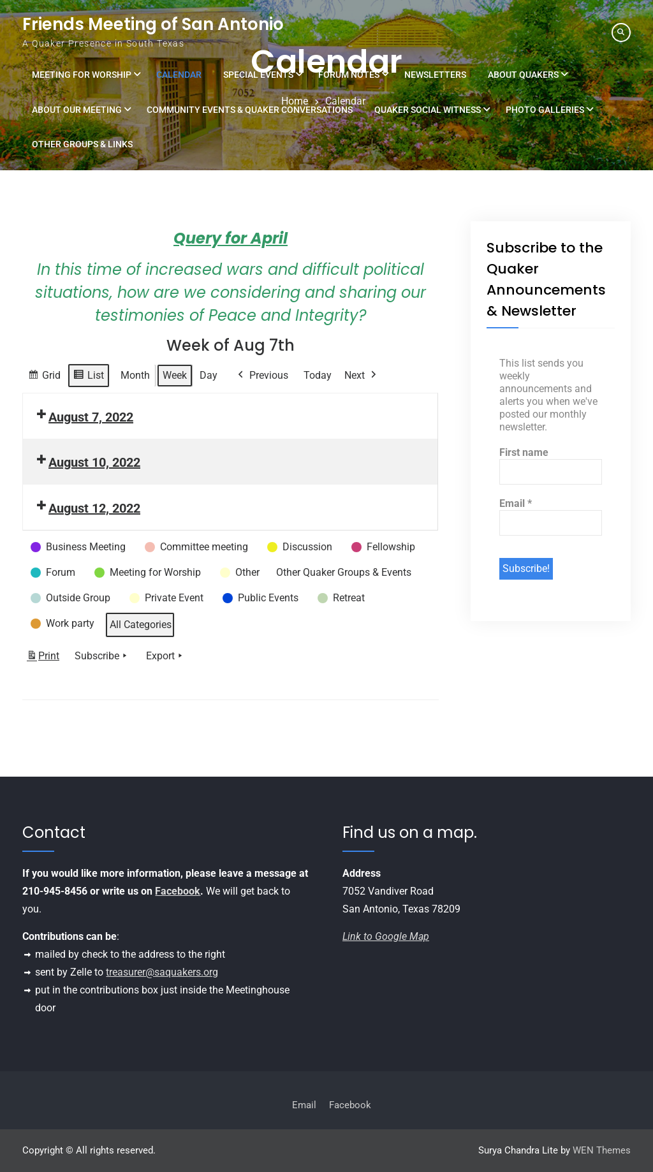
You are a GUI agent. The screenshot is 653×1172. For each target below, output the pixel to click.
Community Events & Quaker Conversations (250, 110)
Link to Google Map (385, 936)
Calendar (179, 75)
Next (361, 376)
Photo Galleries (545, 110)
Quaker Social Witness (427, 110)
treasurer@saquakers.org (162, 972)
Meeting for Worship (81, 75)
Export (165, 655)
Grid (44, 377)
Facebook (177, 891)
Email (515, 503)
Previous (261, 376)
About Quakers (523, 75)
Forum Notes (348, 75)
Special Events (258, 75)
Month (135, 375)
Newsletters (435, 75)
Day (208, 375)
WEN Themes (602, 1150)
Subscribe (102, 655)
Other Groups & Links (82, 144)
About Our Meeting (77, 110)
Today (318, 375)
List (88, 377)
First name (523, 452)
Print (42, 658)
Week (175, 375)
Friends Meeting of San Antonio (153, 24)
